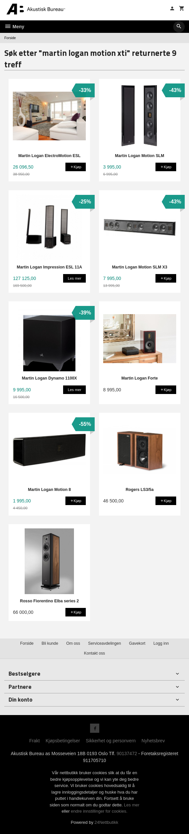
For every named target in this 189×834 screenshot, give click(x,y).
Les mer (131, 804)
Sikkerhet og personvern (111, 740)
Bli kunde (50, 643)
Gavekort (137, 643)
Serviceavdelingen (104, 643)
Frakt (34, 740)
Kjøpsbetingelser (63, 740)
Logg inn (161, 643)
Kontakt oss (94, 653)
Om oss (73, 643)
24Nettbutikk (106, 822)
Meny (14, 26)
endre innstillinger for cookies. (99, 811)
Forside (10, 38)
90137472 (127, 753)
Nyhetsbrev (153, 740)
